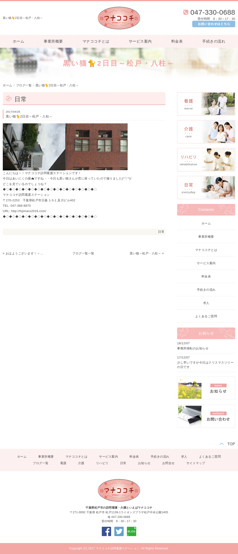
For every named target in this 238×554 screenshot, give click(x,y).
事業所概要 (53, 41)
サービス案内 (140, 41)
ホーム (18, 41)
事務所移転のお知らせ (192, 348)
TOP (231, 444)
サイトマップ (195, 463)
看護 (63, 463)
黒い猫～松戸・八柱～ (145, 253)
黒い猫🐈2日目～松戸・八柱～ (57, 85)
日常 (161, 231)
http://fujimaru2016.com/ (28, 211)
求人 (206, 303)
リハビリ (102, 463)
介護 (81, 463)
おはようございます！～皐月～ (24, 253)
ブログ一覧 (24, 85)
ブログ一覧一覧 (83, 253)
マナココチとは (96, 41)
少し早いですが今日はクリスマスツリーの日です (205, 365)
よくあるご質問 (206, 316)
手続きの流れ (213, 41)
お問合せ (168, 463)
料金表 (177, 41)
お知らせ (144, 463)
